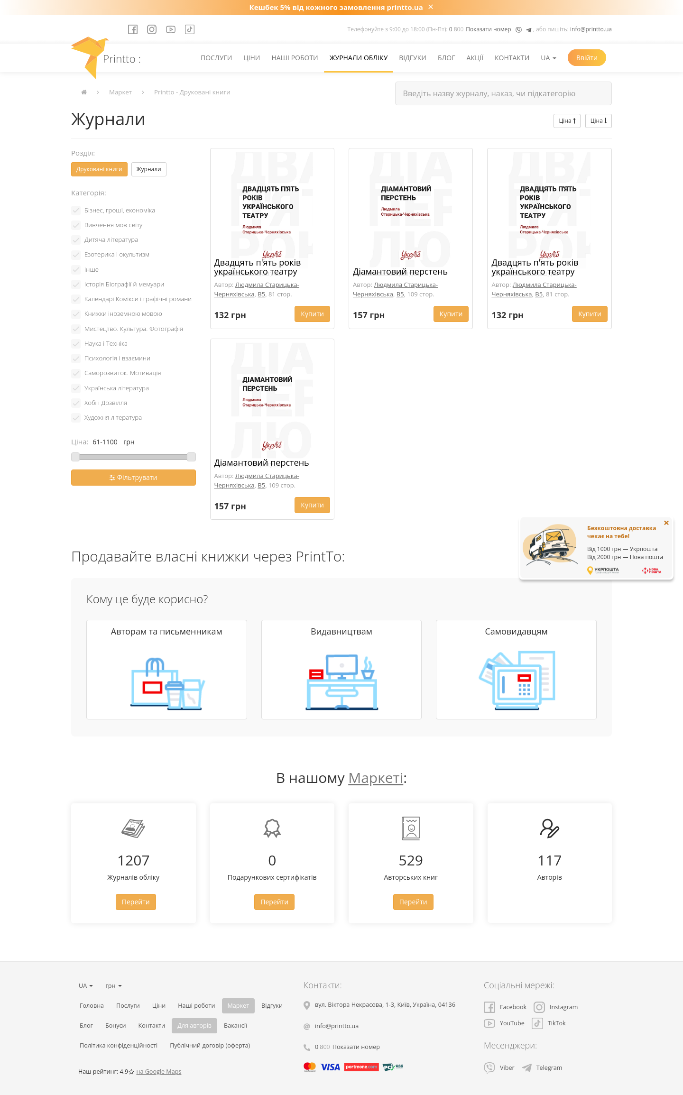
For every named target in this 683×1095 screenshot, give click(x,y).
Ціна (567, 121)
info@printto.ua (591, 29)
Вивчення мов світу (113, 225)
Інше (91, 269)
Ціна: (80, 441)
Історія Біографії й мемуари (124, 284)
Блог (446, 57)
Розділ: (83, 152)
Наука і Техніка (106, 343)
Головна (92, 1006)
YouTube (504, 1023)
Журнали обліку (359, 57)
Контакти (512, 57)
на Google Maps (158, 1071)
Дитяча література (111, 239)
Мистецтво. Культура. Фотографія (133, 328)
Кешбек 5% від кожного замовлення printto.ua (336, 7)
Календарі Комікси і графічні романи (138, 298)
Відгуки (412, 57)
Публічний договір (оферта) (210, 1045)
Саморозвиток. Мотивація (122, 372)
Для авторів (194, 1025)
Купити (312, 313)
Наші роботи (294, 57)
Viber (499, 1068)
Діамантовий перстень (400, 271)
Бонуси (115, 1025)
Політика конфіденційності (118, 1045)
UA (548, 57)
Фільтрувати (133, 477)
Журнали (149, 169)
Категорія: (88, 192)
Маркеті (375, 777)
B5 (261, 294)
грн (113, 986)
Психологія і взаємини (117, 358)
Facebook (505, 1007)
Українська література (116, 388)
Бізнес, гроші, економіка (119, 210)
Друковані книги (99, 169)
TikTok (549, 1023)
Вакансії (235, 1025)
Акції (475, 57)
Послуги (216, 57)
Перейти (136, 901)
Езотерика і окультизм (116, 254)
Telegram (542, 1068)
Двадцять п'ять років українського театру (257, 267)
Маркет (120, 92)
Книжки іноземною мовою (123, 313)
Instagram (556, 1007)
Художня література (113, 417)
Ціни (251, 57)
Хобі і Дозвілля (105, 402)
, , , (385, 1005)
